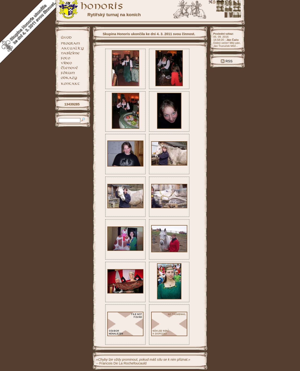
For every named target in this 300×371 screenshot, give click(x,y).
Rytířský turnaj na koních (114, 14)
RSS (226, 61)
